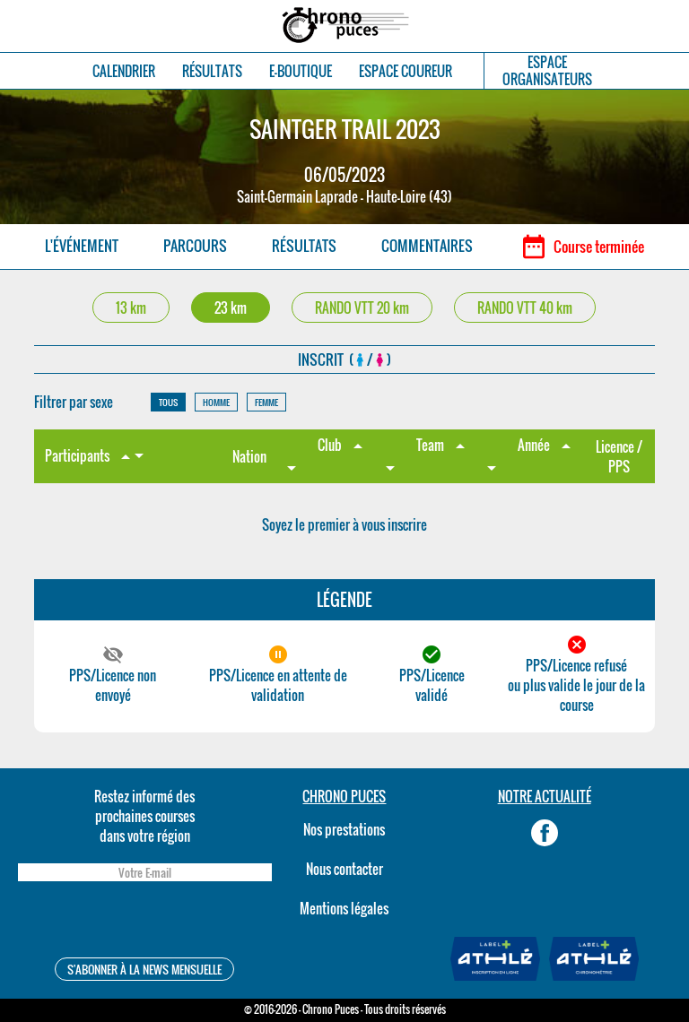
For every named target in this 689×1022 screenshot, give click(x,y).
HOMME (216, 402)
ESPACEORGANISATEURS (547, 71)
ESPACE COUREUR (405, 71)
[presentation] (144, 922)
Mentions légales (344, 908)
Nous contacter (344, 869)
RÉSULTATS (212, 71)
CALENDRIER (123, 71)
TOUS (168, 402)
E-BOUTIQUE (300, 71)
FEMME (266, 402)
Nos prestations (344, 829)
